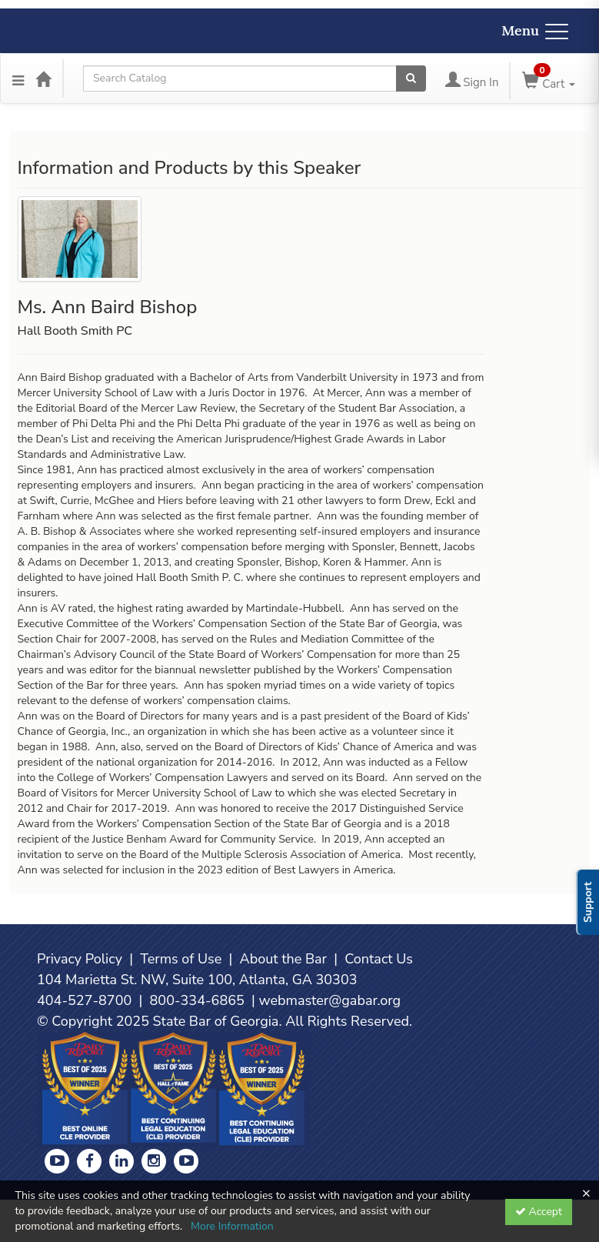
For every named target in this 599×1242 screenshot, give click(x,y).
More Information (232, 1226)
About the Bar (284, 959)
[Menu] (18, 78)
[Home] (43, 78)
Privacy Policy (79, 959)
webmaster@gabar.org (329, 1000)
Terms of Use (180, 959)
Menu (534, 30)
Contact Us (378, 959)
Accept (538, 1211)
